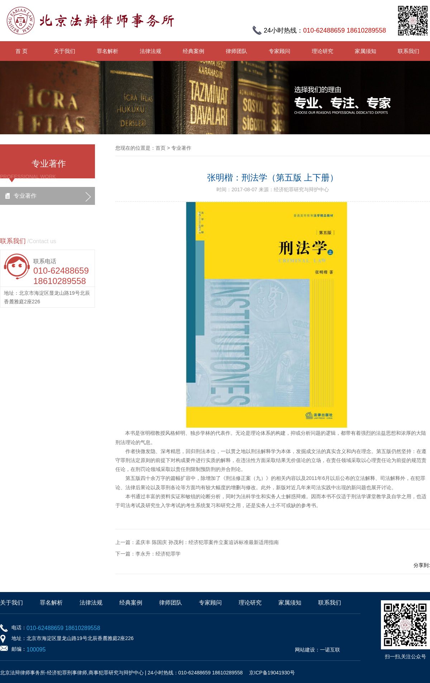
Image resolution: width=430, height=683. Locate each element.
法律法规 (150, 51)
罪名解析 (107, 51)
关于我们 (64, 51)
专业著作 (25, 196)
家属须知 (365, 51)
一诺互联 (330, 650)
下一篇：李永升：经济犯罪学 (148, 554)
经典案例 (193, 51)
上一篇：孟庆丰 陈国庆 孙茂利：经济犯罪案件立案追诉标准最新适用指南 (197, 542)
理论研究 (322, 51)
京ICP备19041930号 (272, 672)
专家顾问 (279, 51)
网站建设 (305, 650)
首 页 (21, 51)
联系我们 (408, 51)
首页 (161, 148)
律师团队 (236, 51)
